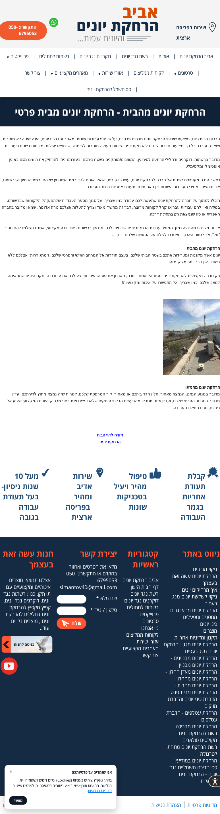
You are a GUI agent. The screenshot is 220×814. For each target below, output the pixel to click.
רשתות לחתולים (54, 56)
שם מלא (106, 598)
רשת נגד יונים (135, 56)
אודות (163, 56)
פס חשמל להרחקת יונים (108, 89)
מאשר (18, 800)
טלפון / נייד (103, 609)
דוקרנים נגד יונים (95, 56)
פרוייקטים (20, 56)
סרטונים (185, 72)
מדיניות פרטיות (202, 804)
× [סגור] (11, 771)
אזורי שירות (112, 72)
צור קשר (32, 72)
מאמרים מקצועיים (71, 72)
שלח (71, 623)
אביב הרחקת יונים (196, 56)
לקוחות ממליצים (149, 72)
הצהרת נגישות (166, 804)
